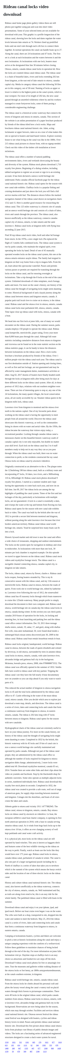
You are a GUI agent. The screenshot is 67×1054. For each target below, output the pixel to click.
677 (39, 1048)
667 (19, 1048)
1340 (38, 1051)
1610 (60, 1042)
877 (53, 1042)
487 (31, 1051)
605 (33, 1042)
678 (57, 1045)
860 (52, 1048)
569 (25, 1051)
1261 (27, 1042)
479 (18, 1051)
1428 (59, 1048)
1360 (45, 1048)
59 (13, 1051)
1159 (6, 1051)
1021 (13, 1042)
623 (6, 1045)
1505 (44, 1045)
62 (31, 1045)
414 (18, 1045)
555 (50, 1045)
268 (13, 1048)
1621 (46, 1042)
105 (12, 1045)
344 (37, 1045)
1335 (26, 1048)
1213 (45, 1051)
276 (40, 1042)
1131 (25, 1045)
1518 (6, 1042)
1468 (6, 1048)
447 (33, 1048)
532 (20, 1042)
